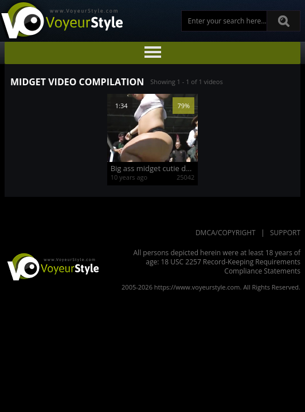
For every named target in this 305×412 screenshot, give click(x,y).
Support (285, 232)
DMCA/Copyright (225, 232)
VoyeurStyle (52, 266)
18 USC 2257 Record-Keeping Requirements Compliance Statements (230, 266)
